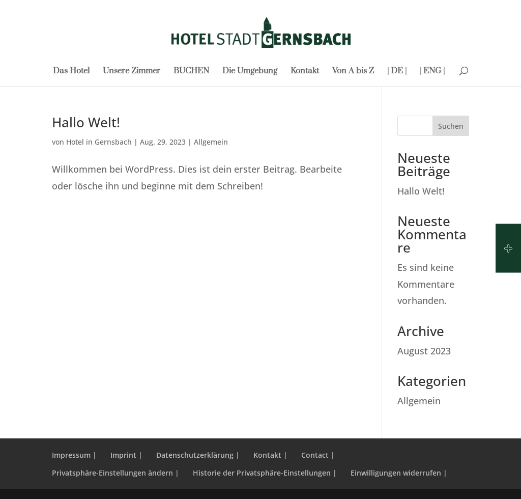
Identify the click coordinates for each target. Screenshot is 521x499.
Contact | (318, 455)
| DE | (397, 71)
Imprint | (126, 455)
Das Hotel (71, 71)
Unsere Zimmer (131, 71)
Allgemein (211, 142)
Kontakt (305, 71)
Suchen (451, 126)
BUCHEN (191, 71)
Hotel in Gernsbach (99, 142)
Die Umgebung (249, 71)
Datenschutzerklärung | (198, 455)
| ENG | (432, 71)
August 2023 (424, 351)
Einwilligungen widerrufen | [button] (399, 473)
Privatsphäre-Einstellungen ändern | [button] (115, 473)
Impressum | (74, 455)
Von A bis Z (353, 71)
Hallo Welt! (86, 122)
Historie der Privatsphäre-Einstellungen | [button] (265, 473)
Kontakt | (270, 455)
